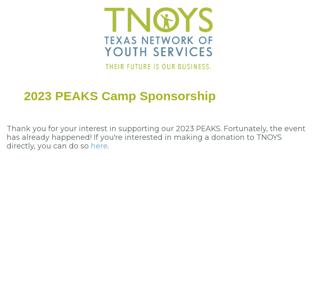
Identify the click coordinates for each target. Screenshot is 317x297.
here (99, 145)
